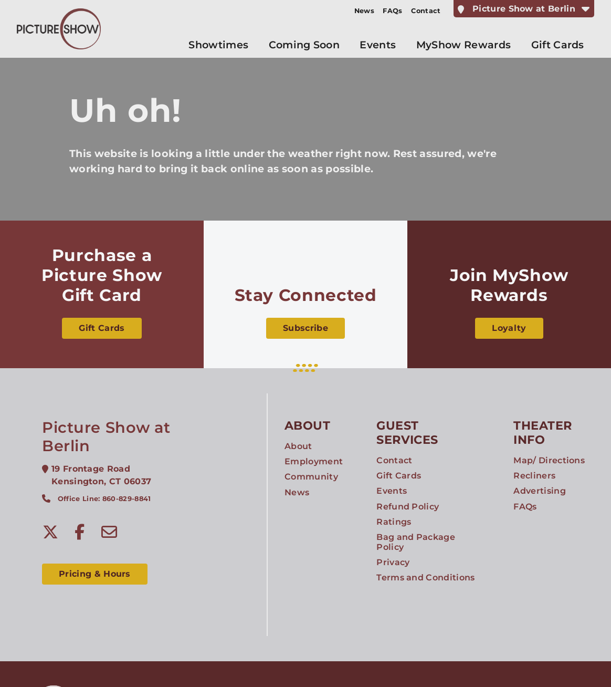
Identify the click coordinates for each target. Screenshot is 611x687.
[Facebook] (79, 532)
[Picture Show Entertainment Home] (59, 28)
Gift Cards (101, 328)
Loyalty (509, 328)
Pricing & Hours (95, 574)
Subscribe (305, 328)
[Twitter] (50, 532)
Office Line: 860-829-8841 (104, 499)
